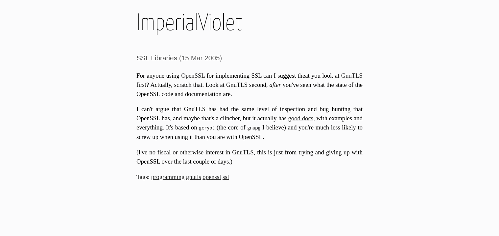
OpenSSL (193, 75)
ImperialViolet (189, 24)
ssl (226, 176)
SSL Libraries (156, 58)
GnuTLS (352, 75)
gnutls (193, 176)
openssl (211, 176)
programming (168, 176)
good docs (300, 118)
